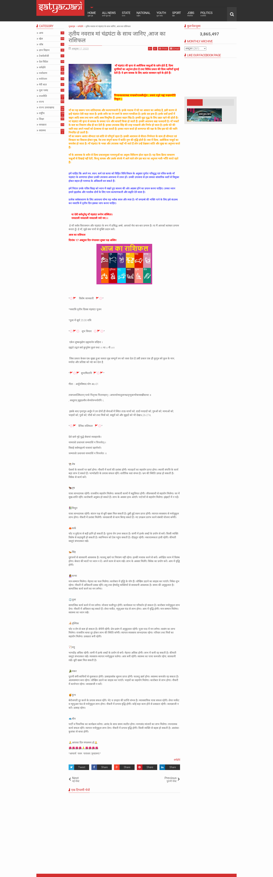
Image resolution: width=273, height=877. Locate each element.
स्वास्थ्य (42, 130)
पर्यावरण (43, 73)
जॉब (41, 44)
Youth (161, 14)
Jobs (190, 14)
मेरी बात (43, 84)
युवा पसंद (43, 90)
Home (92, 14)
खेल (41, 38)
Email (174, 48)
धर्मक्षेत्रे (177, 759)
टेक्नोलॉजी (44, 55)
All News (109, 14)
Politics (206, 14)
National (143, 14)
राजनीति (43, 96)
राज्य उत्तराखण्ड (46, 107)
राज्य (41, 101)
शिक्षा (41, 119)
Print (163, 48)
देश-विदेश (43, 61)
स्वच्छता (42, 124)
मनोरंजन (43, 78)
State (126, 14)
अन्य (41, 33)
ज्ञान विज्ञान (44, 50)
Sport (176, 14)
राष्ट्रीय (42, 113)
